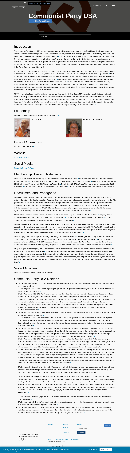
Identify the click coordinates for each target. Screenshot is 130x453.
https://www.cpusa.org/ (22, 157)
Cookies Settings (55, 446)
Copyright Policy (75, 439)
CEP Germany (66, 431)
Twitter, (24, 168)
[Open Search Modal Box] (25, 3)
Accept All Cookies (105, 449)
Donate (15, 7)
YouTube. (30, 168)
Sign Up (22, 7)
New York (66, 427)
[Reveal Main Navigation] (114, 5)
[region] (65, 450)
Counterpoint (39, 3)
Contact (50, 439)
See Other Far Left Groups (40, 21)
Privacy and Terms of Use (62, 439)
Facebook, (18, 168)
